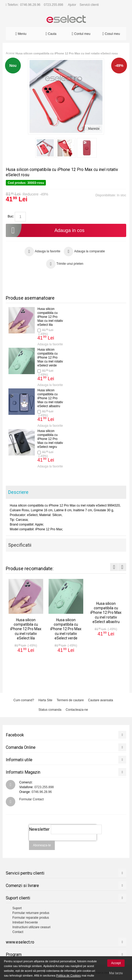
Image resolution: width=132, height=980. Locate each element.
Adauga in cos (45, 230)
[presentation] (62, 843)
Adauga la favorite (50, 344)
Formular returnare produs (30, 913)
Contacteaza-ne (77, 710)
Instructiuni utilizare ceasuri (31, 927)
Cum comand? (23, 700)
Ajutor (72, 5)
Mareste (93, 129)
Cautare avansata (100, 700)
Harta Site (45, 700)
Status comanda (49, 710)
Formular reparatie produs (30, 917)
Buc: (11, 216)
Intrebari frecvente (25, 922)
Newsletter (39, 829)
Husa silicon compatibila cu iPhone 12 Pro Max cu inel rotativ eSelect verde (50, 357)
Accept (116, 963)
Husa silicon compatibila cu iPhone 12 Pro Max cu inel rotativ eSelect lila (50, 317)
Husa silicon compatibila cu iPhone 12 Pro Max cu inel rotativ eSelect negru (50, 439)
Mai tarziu (116, 973)
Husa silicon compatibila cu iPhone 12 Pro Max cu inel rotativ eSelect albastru (50, 398)
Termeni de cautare (70, 700)
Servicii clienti (89, 5)
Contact (17, 932)
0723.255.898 (53, 5)
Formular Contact (31, 799)
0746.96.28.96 (30, 5)
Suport (17, 908)
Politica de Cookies (68, 975)
